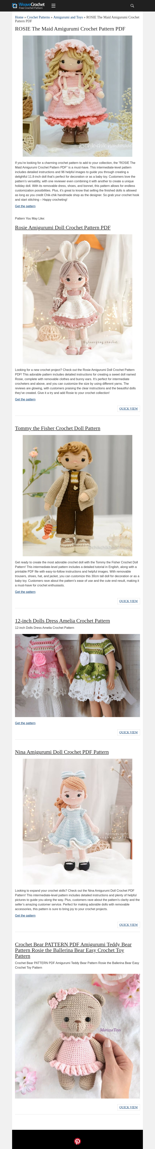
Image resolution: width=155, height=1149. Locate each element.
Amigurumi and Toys (68, 17)
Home (19, 17)
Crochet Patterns (38, 17)
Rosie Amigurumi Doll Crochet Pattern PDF (63, 227)
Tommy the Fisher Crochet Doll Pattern (57, 428)
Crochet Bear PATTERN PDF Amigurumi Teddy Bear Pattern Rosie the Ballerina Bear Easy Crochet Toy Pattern (73, 950)
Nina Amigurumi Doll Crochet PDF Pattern (62, 752)
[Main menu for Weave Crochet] (53, 6)
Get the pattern (25, 206)
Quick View (128, 408)
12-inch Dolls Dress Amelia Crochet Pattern (62, 621)
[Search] (132, 6)
